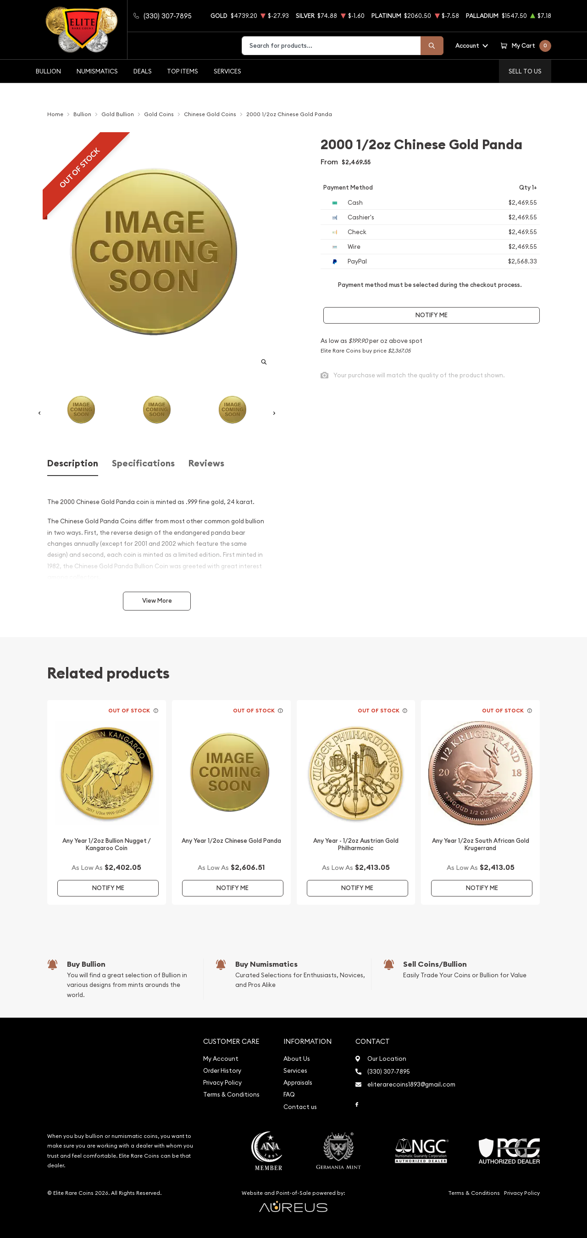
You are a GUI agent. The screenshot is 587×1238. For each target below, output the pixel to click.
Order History (222, 1071)
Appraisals (297, 1083)
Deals (142, 71)
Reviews (206, 463)
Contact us (300, 1107)
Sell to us (525, 71)
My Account (220, 1059)
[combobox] (331, 45)
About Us (296, 1059)
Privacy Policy (222, 1083)
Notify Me (431, 315)
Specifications (143, 463)
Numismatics (97, 71)
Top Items (182, 71)
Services (227, 71)
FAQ (289, 1094)
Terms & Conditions (231, 1094)
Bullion (48, 71)
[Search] (432, 45)
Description (72, 463)
